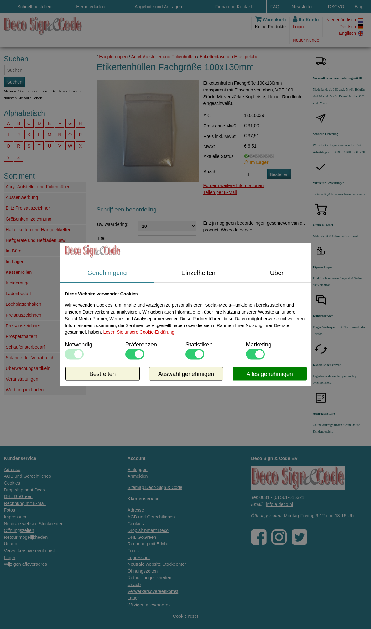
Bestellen (279, 174)
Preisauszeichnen (23, 315)
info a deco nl (279, 504)
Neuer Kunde (306, 40)
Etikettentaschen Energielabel (229, 56)
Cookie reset (185, 616)
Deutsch (351, 26)
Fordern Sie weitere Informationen (187, 353)
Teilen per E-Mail (220, 192)
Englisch (351, 33)
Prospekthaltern (21, 336)
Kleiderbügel (18, 282)
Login (298, 26)
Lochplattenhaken (23, 304)
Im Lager (15, 261)
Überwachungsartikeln (28, 368)
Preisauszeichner (23, 325)
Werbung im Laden (25, 389)
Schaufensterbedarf (25, 347)
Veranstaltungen (22, 379)
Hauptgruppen (113, 56)
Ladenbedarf (18, 293)
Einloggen (138, 469)
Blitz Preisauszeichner (28, 208)
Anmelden (138, 476)
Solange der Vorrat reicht (30, 357)
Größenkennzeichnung (28, 218)
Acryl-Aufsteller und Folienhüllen (38, 186)
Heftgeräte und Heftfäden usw (35, 240)
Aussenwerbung (22, 197)
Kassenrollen (19, 272)
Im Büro (13, 250)
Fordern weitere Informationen (233, 185)
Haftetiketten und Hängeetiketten (38, 229)
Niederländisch (344, 20)
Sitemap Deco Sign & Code (155, 487)
